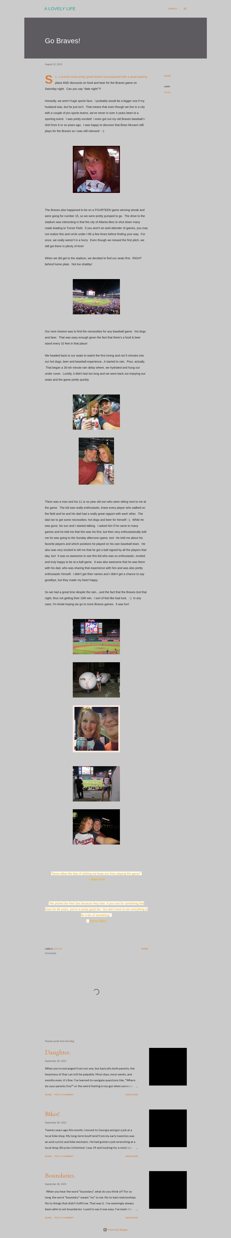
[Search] (173, 8)
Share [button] (167, 76)
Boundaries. (60, 1175)
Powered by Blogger (115, 1229)
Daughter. (58, 1052)
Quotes (167, 92)
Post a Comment (64, 1094)
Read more (132, 1094)
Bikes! (52, 1113)
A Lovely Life (60, 8)
